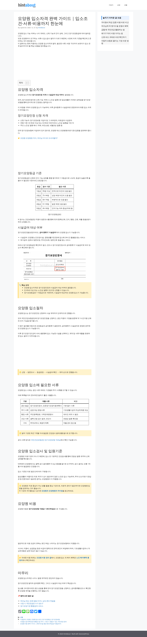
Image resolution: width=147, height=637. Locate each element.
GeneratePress (84, 634)
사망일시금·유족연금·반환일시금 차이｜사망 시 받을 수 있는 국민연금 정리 (43, 622)
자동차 (111, 5)
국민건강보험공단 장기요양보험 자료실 (46, 440)
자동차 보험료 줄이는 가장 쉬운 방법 (115, 42)
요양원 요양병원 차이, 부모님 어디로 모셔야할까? (39, 138)
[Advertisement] (54, 64)
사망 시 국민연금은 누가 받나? (31, 603)
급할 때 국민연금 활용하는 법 (113, 29)
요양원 (28, 619)
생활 (125, 5)
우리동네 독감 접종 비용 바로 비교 (115, 22)
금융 (118, 5)
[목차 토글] (26, 83)
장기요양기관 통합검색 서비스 (31, 606)
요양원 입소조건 (36, 619)
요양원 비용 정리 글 (43, 557)
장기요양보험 (55, 619)
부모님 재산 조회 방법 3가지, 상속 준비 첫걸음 (37, 601)
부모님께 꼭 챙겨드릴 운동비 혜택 (114, 26)
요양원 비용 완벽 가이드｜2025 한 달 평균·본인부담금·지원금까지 (40, 624)
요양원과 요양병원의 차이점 (52, 491)
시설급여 (23, 619)
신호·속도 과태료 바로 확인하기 (114, 37)
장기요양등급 (46, 619)
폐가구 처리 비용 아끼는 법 (112, 33)
